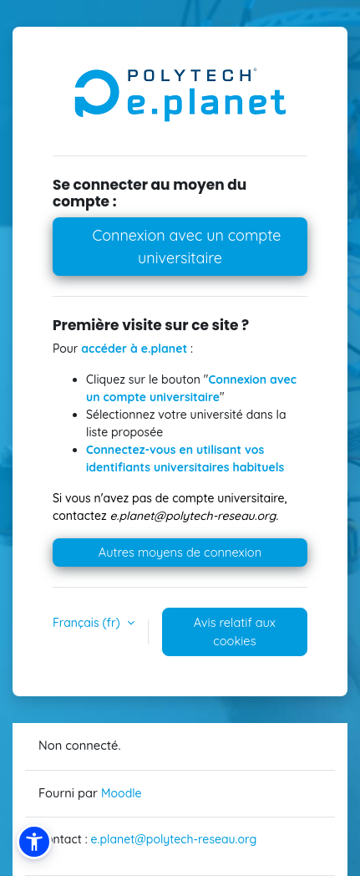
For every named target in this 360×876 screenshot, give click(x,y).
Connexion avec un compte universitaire (184, 246)
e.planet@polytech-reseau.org (174, 839)
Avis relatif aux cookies (235, 631)
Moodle (121, 793)
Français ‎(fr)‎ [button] (88, 622)
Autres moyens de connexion (180, 552)
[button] (34, 841)
